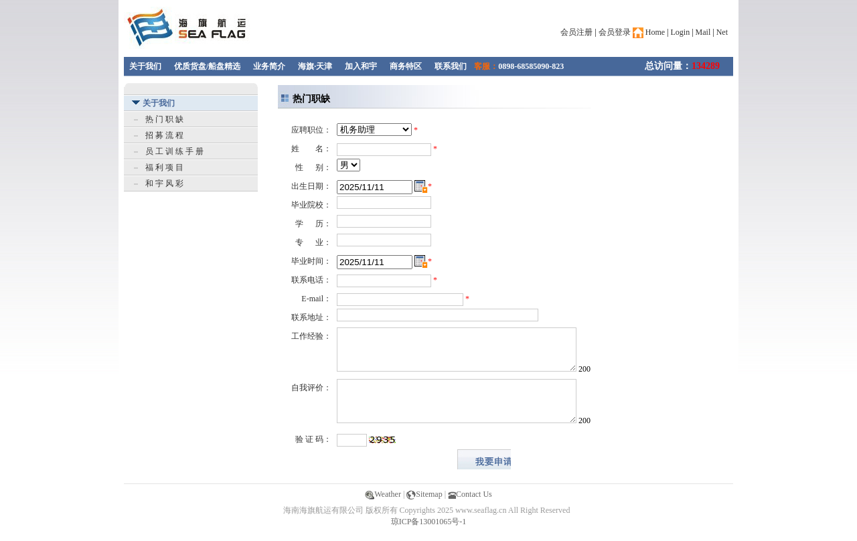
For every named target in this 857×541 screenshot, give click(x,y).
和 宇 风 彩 (164, 183)
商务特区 (406, 66)
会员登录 (615, 32)
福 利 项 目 (164, 167)
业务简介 (269, 66)
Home (649, 32)
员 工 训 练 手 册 (174, 151)
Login (680, 32)
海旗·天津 (315, 66)
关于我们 (145, 66)
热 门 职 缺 (164, 119)
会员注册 (576, 32)
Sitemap (424, 494)
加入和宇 (361, 66)
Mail (703, 32)
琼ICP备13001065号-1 (429, 521)
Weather (383, 494)
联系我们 (451, 66)
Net (722, 32)
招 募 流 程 (164, 135)
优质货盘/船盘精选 (207, 66)
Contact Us (470, 494)
